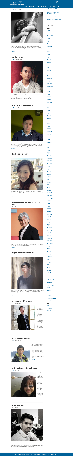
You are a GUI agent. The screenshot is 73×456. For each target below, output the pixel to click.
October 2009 (49, 272)
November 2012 (49, 240)
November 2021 (49, 102)
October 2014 (49, 216)
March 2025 (49, 43)
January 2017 (49, 174)
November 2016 (49, 177)
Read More (13, 51)
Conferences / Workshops (51, 285)
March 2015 (49, 208)
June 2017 (48, 166)
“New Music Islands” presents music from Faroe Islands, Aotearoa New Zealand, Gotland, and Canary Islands (54, 20)
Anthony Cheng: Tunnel (18, 405)
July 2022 (48, 89)
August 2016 (49, 182)
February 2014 (49, 227)
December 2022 (49, 81)
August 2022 (49, 88)
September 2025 (50, 35)
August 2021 (49, 107)
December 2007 (49, 273)
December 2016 (49, 176)
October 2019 (49, 134)
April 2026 (48, 30)
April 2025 (48, 41)
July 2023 (48, 72)
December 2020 (49, 120)
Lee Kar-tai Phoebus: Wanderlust (21, 338)
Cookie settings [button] (53, 454)
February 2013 (49, 238)
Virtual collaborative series (51, 298)
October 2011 (49, 259)
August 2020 (49, 123)
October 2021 (49, 104)
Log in (48, 305)
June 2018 (48, 150)
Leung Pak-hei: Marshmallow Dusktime (23, 253)
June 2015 (48, 203)
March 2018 (49, 155)
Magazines (49, 290)
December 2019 (49, 131)
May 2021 (48, 112)
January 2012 (49, 254)
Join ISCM (59, 6)
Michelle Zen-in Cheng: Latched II (21, 154)
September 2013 (50, 233)
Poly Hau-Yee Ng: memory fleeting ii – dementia (25, 368)
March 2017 (49, 171)
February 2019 (49, 142)
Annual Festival (31, 6)
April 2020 (48, 126)
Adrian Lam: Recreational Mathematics (22, 105)
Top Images (49, 295)
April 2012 (48, 249)
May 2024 (48, 56)
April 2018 (48, 153)
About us (54, 6)
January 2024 (49, 62)
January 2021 (49, 118)
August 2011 (49, 262)
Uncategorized (49, 296)
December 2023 (49, 64)
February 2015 (49, 209)
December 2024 (49, 46)
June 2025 (48, 38)
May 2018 (48, 152)
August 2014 (49, 219)
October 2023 (49, 67)
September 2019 (50, 136)
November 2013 (49, 230)
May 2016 (48, 187)
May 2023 (48, 75)
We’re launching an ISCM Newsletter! (53, 15)
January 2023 (49, 80)
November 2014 (49, 214)
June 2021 (48, 110)
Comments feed (49, 308)
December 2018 (49, 144)
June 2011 (48, 265)
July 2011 (48, 264)
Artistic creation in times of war (52, 8)
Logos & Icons (49, 288)
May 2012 (48, 248)
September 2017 (50, 163)
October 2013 (49, 232)
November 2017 (49, 160)
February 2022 (49, 97)
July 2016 (48, 184)
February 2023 (49, 78)
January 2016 (49, 193)
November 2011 (49, 257)
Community (49, 6)
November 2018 (49, 145)
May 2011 (48, 267)
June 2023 (48, 73)
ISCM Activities (43, 6)
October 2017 (49, 161)
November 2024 (49, 48)
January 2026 (49, 32)
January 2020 (49, 129)
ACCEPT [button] (59, 454)
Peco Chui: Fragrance (17, 57)
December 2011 (49, 256)
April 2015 (48, 206)
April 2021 (48, 113)
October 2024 (49, 49)
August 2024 (49, 51)
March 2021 (49, 115)
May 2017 (48, 168)
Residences (49, 293)
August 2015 (49, 200)
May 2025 (48, 40)
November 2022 (49, 83)
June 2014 (48, 222)
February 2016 (49, 192)
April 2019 (48, 139)
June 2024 (48, 54)
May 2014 (48, 224)
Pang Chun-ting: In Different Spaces (22, 301)
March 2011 (49, 270)
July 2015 (48, 201)
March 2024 (49, 59)
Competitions (49, 282)
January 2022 (49, 99)
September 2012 (50, 243)
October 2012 (49, 241)
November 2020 (49, 121)
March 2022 (49, 96)
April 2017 (48, 169)
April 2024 (48, 57)
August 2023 (49, 70)
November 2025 (49, 33)
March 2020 (49, 128)
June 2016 (48, 185)
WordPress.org (49, 310)
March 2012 (49, 251)
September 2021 (50, 105)
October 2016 (49, 179)
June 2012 (48, 246)
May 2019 (48, 137)
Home (26, 6)
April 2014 (48, 225)
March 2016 (49, 190)
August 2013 (49, 235)
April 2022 (48, 94)
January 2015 (49, 211)
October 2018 (49, 147)
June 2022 (48, 91)
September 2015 (50, 198)
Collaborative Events (50, 279)
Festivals (48, 287)
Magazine (37, 6)
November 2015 (49, 195)
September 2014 (50, 217)
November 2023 (49, 65)
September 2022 (50, 86)
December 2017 (49, 158)
